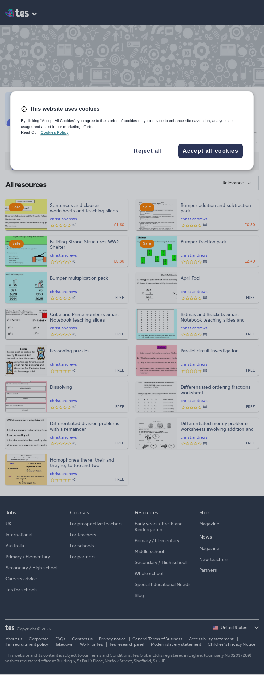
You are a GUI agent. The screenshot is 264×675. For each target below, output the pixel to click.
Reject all (148, 151)
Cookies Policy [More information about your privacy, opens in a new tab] (54, 132)
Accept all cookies (210, 151)
